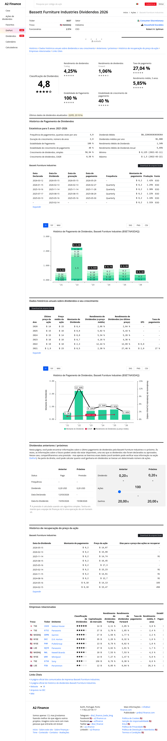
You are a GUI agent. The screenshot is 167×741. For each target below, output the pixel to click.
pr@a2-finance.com (146, 712)
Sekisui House (58, 626)
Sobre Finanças (61, 729)
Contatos (54, 732)
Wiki (33, 693)
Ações (133, 12)
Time (35, 732)
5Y (46, 225)
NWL (46, 652)
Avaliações (64, 732)
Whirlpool (56, 657)
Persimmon (57, 665)
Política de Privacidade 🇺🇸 (134, 726)
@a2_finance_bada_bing (102, 715)
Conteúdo (43, 732)
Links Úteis (57, 51)
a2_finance (89, 726)
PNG (138, 225)
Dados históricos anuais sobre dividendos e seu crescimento (67, 48)
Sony (54, 661)
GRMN (46, 635)
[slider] (119, 491)
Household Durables (153, 25)
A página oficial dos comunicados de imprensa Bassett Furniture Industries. (66, 679)
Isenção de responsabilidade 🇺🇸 (137, 721)
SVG (130, 225)
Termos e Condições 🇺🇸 (133, 732)
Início (125, 12)
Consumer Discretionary (151, 20)
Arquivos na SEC (39, 690)
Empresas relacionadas (40, 51)
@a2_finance (97, 724)
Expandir (37, 207)
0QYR (46, 648)
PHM (46, 644)
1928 (46, 626)
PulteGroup (57, 643)
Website (35, 686)
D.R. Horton (57, 639)
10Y (51, 225)
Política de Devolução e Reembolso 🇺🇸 (139, 729)
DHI (46, 639)
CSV (146, 225)
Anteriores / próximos (107, 48)
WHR (46, 657)
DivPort (32, 458)
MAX (58, 225)
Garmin (55, 635)
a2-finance (95, 729)
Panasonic (56, 630)
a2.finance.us (100, 718)
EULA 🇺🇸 (126, 724)
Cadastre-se (150, 4)
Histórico (33, 48)
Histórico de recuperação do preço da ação (138, 48)
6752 (46, 630)
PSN (46, 666)
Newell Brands (58, 652)
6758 (46, 661)
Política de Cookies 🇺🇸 (132, 718)
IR (44, 686)
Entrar (161, 4)
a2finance (98, 721)
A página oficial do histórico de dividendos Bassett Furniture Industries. (64, 683)
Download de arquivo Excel (150, 165)
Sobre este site (46, 729)
